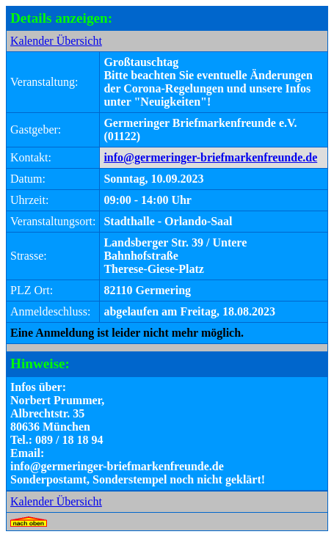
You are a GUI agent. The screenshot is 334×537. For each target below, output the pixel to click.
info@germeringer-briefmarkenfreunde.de (210, 157)
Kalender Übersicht (56, 40)
